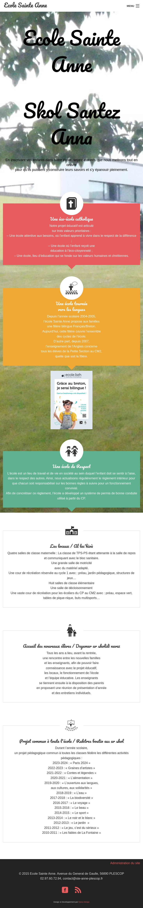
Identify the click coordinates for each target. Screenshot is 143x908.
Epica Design (84, 902)
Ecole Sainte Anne (25, 5)
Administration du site (125, 863)
